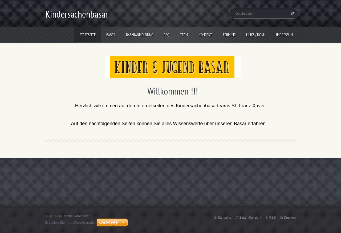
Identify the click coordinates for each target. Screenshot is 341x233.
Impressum (284, 34)
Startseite (87, 34)
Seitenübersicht (250, 217)
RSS (272, 217)
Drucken (290, 217)
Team (184, 34)
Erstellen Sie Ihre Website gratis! (70, 222)
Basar (110, 34)
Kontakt (205, 34)
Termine (229, 34)
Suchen (292, 13)
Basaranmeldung (139, 34)
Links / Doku (255, 34)
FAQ (166, 34)
